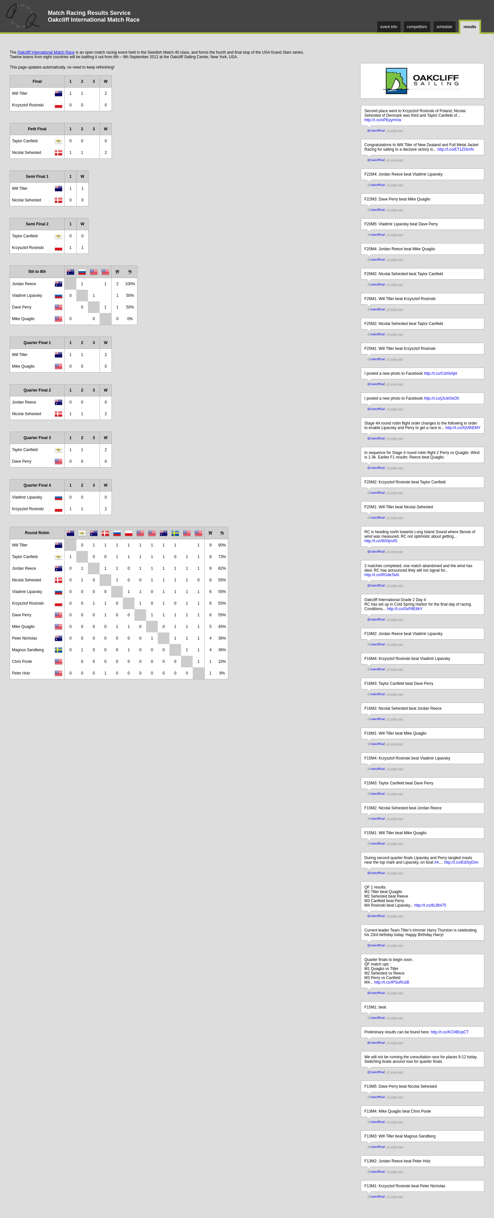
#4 (437, 862)
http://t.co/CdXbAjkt (440, 373)
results (470, 27)
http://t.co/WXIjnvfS (380, 541)
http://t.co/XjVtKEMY (463, 428)
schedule (444, 27)
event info (389, 27)
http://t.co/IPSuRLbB (391, 982)
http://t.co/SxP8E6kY (405, 609)
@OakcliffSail (376, 130)
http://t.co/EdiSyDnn (461, 862)
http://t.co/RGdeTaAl (381, 575)
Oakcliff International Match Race (46, 52)
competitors (417, 27)
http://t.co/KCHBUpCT (449, 1032)
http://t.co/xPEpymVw (382, 120)
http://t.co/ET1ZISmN (455, 149)
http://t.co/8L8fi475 (430, 905)
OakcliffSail (377, 185)
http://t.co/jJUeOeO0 (441, 398)
